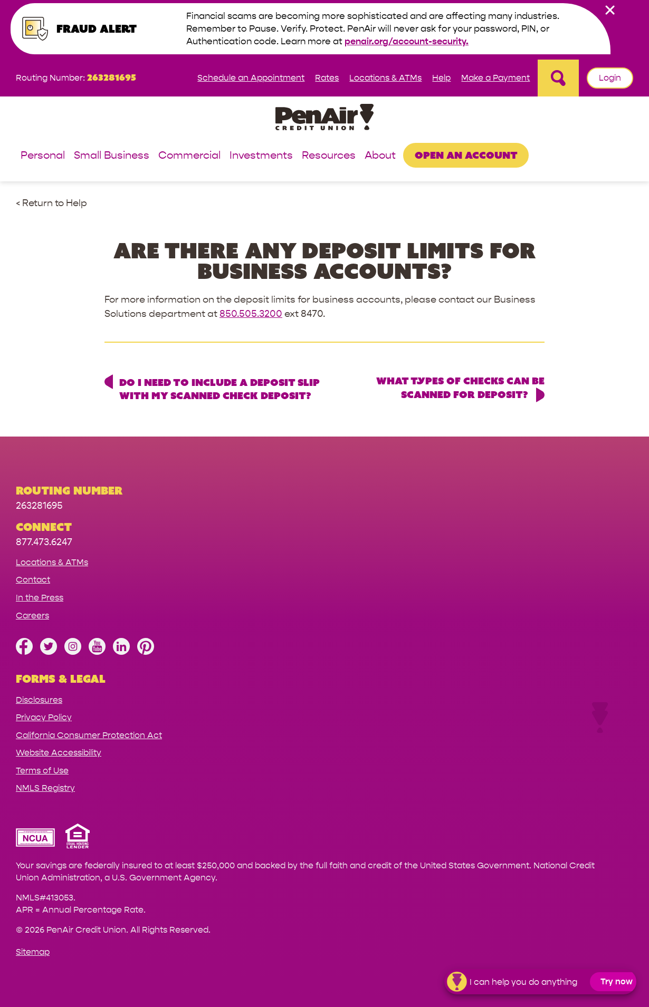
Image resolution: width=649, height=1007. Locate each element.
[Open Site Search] (558, 78)
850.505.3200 (250, 313)
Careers (32, 616)
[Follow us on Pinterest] (145, 652)
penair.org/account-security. (407, 41)
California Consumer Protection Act (89, 735)
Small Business (111, 155)
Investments (261, 155)
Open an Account (466, 155)
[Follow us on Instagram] (72, 652)
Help (441, 78)
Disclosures (39, 700)
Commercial (189, 155)
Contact (33, 580)
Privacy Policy (44, 717)
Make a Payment (495, 78)
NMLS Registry (45, 788)
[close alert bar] (610, 10)
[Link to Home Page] (324, 119)
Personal (43, 155)
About (380, 155)
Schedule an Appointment (250, 78)
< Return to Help (51, 203)
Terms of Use (42, 771)
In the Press (39, 598)
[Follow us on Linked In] (121, 652)
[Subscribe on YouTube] (97, 652)
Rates (327, 78)
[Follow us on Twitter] (48, 652)
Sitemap (33, 952)
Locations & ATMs (385, 78)
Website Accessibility (58, 753)
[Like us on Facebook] (24, 652)
